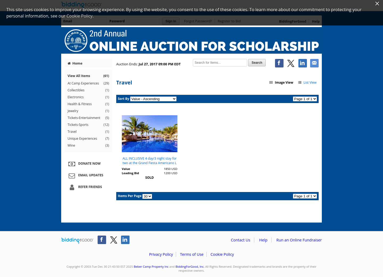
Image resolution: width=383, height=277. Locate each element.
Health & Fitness (88, 104)
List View (307, 82)
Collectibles (88, 90)
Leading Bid (130, 173)
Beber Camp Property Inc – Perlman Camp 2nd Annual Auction (191, 40)
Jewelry (88, 111)
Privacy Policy (161, 254)
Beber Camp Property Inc (151, 267)
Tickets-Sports (88, 124)
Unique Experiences (88, 138)
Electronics (88, 97)
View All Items (88, 76)
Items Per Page (129, 196)
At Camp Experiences (88, 83)
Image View (281, 82)
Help (263, 239)
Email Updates (85, 175)
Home (75, 63)
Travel (88, 131)
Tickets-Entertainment (88, 118)
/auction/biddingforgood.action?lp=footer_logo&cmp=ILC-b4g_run (77, 241)
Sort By (123, 98)
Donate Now (84, 164)
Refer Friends (84, 187)
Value (126, 169)
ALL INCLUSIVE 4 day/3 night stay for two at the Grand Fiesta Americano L (150, 160)
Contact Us (240, 239)
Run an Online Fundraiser (299, 239)
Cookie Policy (222, 254)
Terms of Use (191, 254)
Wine (88, 145)
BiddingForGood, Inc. (190, 267)
